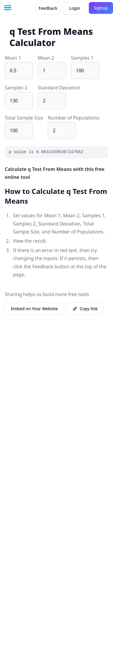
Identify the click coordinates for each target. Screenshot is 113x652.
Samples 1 (82, 58)
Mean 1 (13, 58)
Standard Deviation (59, 87)
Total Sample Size (24, 118)
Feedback (48, 8)
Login (74, 8)
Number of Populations (73, 118)
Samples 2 (16, 87)
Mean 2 (46, 58)
